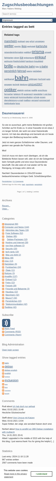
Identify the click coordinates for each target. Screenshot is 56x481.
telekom (17, 94)
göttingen (33, 79)
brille (8, 66)
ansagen (8, 84)
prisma (38, 51)
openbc (17, 46)
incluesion (11, 380)
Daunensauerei (13, 113)
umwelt (48, 52)
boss (18, 103)
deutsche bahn (26, 66)
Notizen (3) (10, 273)
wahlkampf (9, 79)
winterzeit (14, 97)
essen (43, 97)
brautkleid (38, 61)
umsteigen (40, 41)
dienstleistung (10, 100)
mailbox (27, 100)
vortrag (27, 90)
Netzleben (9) (11, 264)
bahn (21, 77)
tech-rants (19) (12, 252)
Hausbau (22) (11, 292)
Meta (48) (9, 258)
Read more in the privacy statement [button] (15, 475)
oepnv (29, 71)
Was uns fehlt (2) (13, 255)
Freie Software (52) (14, 233)
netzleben (37, 71)
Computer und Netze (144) (17, 227)
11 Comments (18, 181)
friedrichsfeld (19, 61)
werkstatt (31, 46)
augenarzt (28, 94)
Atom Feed (10, 329)
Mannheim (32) (12, 295)
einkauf (40, 57)
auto (48, 79)
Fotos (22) (10, 283)
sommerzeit (44, 100)
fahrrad (21, 71)
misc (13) (9, 261)
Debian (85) (11, 236)
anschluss (42, 90)
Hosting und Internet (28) (16, 242)
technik (16, 84)
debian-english (11, 370)
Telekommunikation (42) (16, 304)
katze (6, 384)
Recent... (6, 206)
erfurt (32, 41)
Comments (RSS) (13, 332)
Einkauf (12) (10, 279)
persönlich (10, 71)
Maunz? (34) (11, 298)
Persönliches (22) (13, 301)
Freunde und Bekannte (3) (17, 289)
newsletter (38, 94)
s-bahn (44, 66)
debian (9, 366)
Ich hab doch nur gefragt (24, 406)
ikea (24, 46)
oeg (27, 41)
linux (6, 387)
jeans (6, 97)
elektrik (20, 90)
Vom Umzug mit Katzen (24, 418)
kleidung (24, 84)
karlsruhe (41, 46)
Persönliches (7, 181)
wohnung (8, 61)
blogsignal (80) (11, 224)
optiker (10, 89)
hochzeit (42, 79)
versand (35, 100)
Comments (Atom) (13, 335)
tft (22, 94)
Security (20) (11, 249)
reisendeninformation (13, 52)
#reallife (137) (11, 276)
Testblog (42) (11, 307)
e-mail (20, 100)
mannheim (10, 41)
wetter (9, 46)
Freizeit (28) (10, 286)
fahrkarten (9, 58)
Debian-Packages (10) (17, 239)
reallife (34, 90)
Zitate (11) (10, 270)
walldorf (27, 52)
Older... (5, 209)
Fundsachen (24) (13, 267)
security (7, 393)
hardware (7, 376)
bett (23, 184)
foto (37, 67)
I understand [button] (41, 474)
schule (36, 97)
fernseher (8, 94)
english (8, 373)
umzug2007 (35, 84)
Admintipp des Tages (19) (17, 230)
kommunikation (26, 97)
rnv (15, 67)
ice (21, 57)
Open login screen (10, 350)
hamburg (29, 61)
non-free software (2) (15, 246)
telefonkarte (9, 103)
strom (16, 58)
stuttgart (21, 41)
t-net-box (47, 94)
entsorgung (29, 58)
